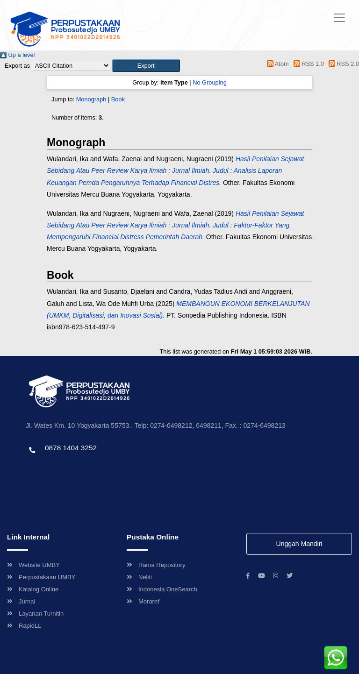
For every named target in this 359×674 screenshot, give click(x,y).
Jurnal (21, 601)
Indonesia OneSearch (162, 589)
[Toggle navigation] (339, 18)
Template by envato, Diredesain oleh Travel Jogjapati (96, 467)
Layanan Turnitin (35, 613)
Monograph (91, 99)
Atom (276, 63)
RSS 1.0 (307, 63)
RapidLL (24, 625)
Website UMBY (33, 564)
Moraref (143, 601)
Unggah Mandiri (299, 543)
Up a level (17, 54)
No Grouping (210, 82)
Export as (17, 65)
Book (118, 99)
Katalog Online (32, 589)
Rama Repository (156, 564)
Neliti (139, 577)
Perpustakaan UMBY (41, 577)
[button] (146, 65)
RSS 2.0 (342, 63)
